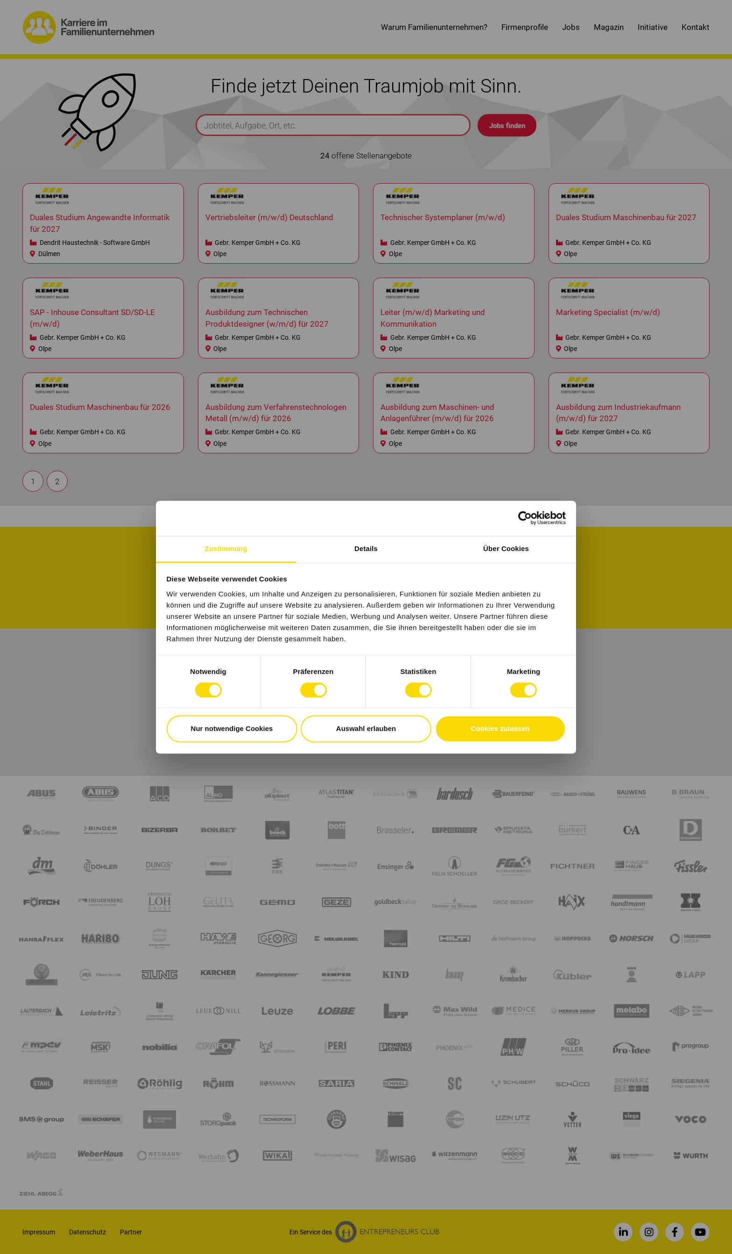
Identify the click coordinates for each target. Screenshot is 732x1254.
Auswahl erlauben (366, 729)
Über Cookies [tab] (506, 548)
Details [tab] (366, 548)
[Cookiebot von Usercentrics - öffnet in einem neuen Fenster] (525, 518)
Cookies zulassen (500, 729)
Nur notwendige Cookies (232, 729)
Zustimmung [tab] (226, 548)
